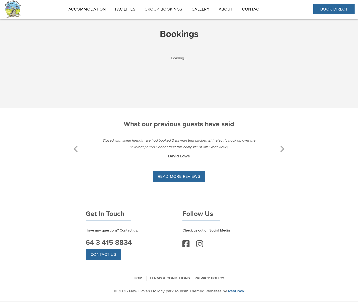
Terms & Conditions (169, 280)
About (226, 9)
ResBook (236, 292)
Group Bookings (164, 9)
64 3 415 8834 (109, 244)
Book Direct (333, 9)
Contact (252, 9)
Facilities (125, 9)
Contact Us (103, 257)
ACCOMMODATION (87, 9)
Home (134, 280)
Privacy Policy (213, 280)
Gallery (201, 9)
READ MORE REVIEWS (179, 176)
